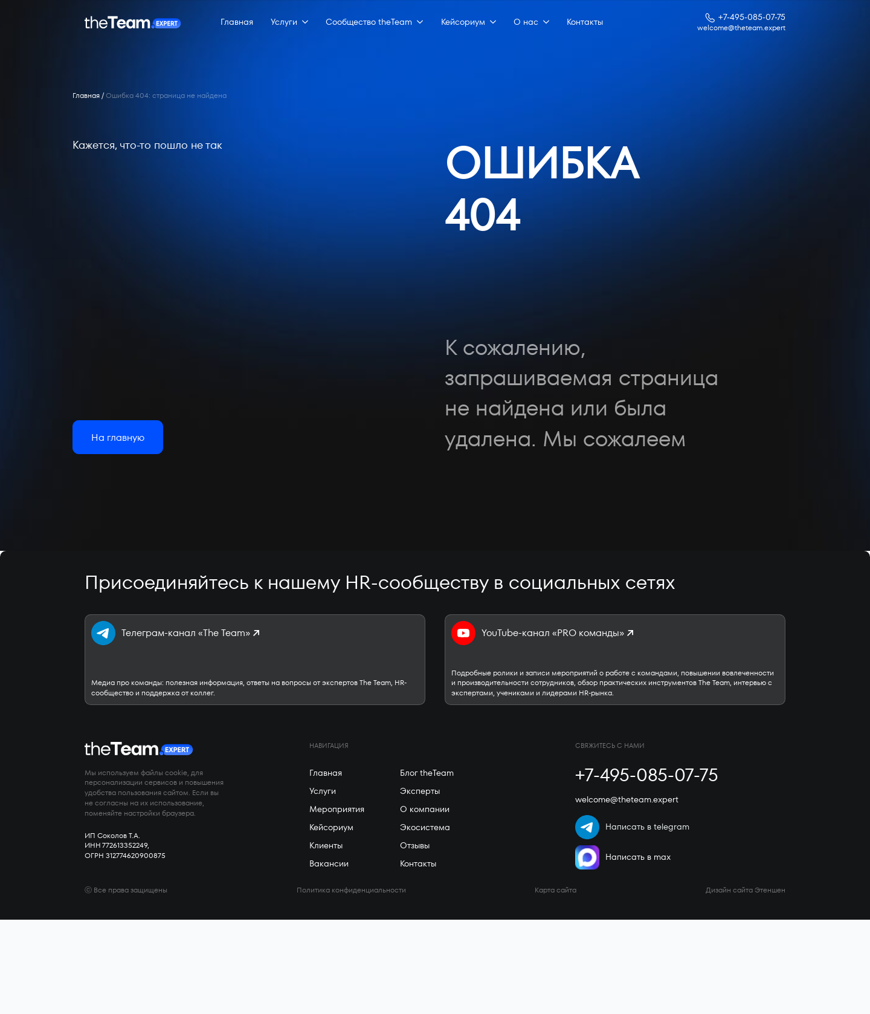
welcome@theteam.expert (741, 28)
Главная (237, 22)
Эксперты (420, 791)
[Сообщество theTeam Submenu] (417, 22)
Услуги (284, 22)
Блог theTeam (427, 773)
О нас (526, 22)
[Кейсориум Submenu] (490, 22)
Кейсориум (463, 22)
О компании (425, 809)
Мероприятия (336, 809)
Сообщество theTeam (369, 22)
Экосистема (425, 827)
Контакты (585, 22)
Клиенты (326, 845)
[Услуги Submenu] (302, 22)
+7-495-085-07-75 (751, 17)
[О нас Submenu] (543, 22)
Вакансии (329, 863)
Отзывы (415, 845)
